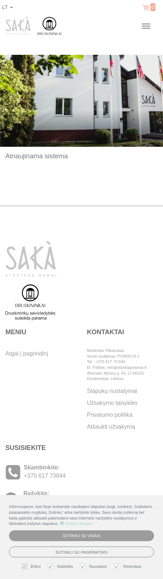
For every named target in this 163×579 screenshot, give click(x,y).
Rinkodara (128, 566)
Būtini (32, 566)
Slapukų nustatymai (112, 391)
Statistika (61, 566)
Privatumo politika (109, 415)
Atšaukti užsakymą (111, 427)
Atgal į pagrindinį (26, 353)
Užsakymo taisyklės (112, 403)
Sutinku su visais (81, 536)
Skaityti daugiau (76, 523)
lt (7, 7)
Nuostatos (94, 566)
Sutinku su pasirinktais (81, 552)
